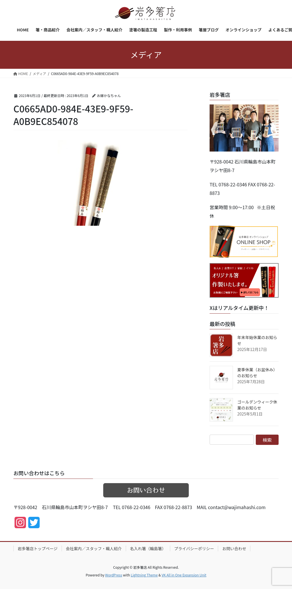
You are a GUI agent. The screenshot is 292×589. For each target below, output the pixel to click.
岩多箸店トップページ (38, 548)
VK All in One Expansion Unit (184, 574)
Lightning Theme (144, 574)
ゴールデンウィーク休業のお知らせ (257, 405)
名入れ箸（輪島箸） (148, 548)
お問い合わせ (234, 548)
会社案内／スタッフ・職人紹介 (94, 548)
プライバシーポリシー (194, 548)
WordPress (113, 574)
